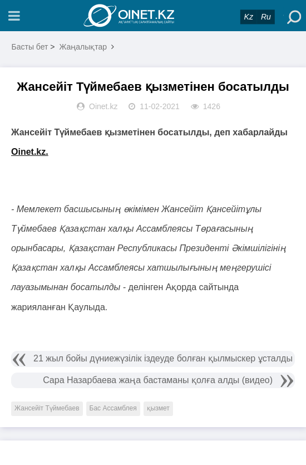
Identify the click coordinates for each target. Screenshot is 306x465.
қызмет (158, 408)
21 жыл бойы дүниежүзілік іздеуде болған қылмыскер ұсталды (163, 358)
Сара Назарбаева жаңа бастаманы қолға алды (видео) (158, 380)
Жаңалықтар (83, 46)
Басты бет (30, 46)
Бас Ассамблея (113, 408)
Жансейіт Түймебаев (47, 408)
